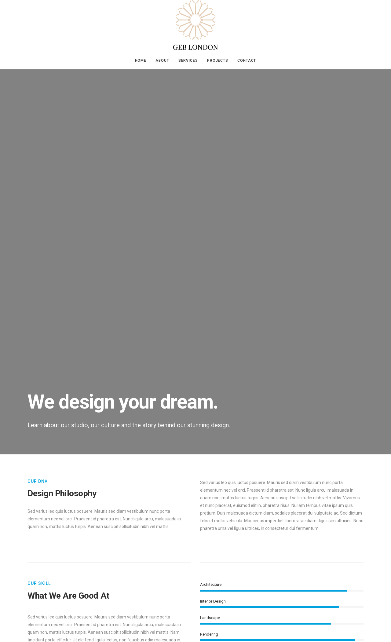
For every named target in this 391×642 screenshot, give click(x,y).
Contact (246, 60)
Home (141, 60)
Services (188, 60)
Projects (217, 60)
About (162, 60)
